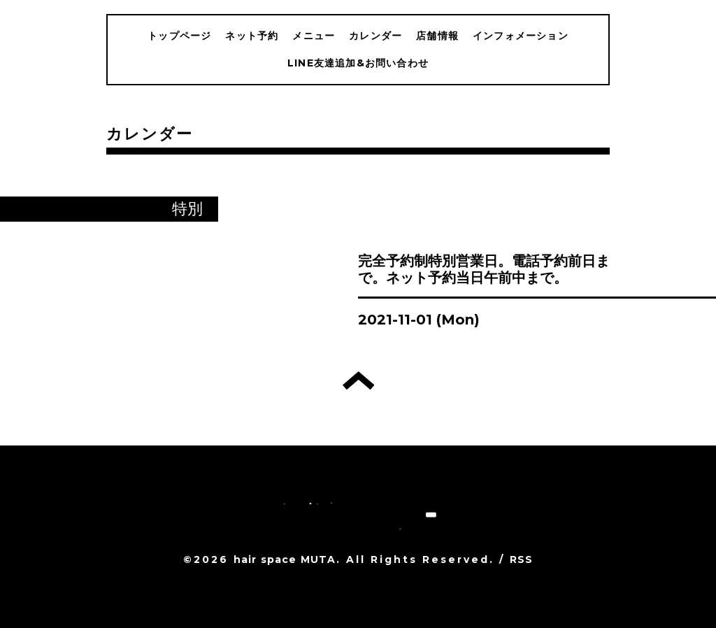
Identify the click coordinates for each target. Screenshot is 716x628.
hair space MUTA (285, 559)
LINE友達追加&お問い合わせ (358, 63)
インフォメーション (520, 35)
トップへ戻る (358, 380)
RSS (522, 559)
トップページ (179, 35)
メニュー (313, 35)
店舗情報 (437, 35)
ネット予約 (251, 35)
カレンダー (375, 35)
